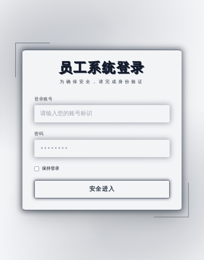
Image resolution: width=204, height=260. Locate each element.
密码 (38, 133)
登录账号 (43, 99)
